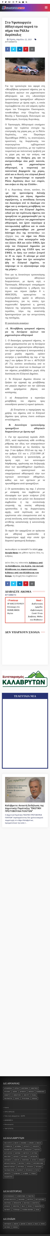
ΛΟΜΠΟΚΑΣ (25, 1160)
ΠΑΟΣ (36, 1224)
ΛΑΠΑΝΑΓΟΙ (8, 1160)
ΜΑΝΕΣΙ (41, 1160)
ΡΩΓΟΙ (37, 1170)
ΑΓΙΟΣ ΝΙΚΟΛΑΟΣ (9, 1196)
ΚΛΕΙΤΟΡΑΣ (7, 1203)
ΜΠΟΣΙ (29, 1163)
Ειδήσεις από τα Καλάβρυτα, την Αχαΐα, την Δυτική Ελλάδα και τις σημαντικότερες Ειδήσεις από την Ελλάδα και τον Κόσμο (24, 569)
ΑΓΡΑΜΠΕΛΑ (8, 1088)
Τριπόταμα (25, 1098)
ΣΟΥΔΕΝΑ (25, 1173)
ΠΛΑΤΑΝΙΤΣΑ (8, 1098)
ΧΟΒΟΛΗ (34, 1098)
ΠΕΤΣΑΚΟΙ (39, 1166)
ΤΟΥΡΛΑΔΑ (16, 1209)
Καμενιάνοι (40, 1091)
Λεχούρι (26, 1095)
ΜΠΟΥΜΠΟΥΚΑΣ (38, 1163)
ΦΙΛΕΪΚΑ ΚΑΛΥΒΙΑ (27, 1209)
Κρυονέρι (24, 1156)
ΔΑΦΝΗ (23, 1224)
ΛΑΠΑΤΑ (16, 1160)
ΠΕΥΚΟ (30, 1206)
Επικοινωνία (8, 1124)
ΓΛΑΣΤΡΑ (31, 1196)
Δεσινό (15, 1091)
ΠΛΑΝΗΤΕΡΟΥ (39, 1206)
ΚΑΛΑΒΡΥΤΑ (8, 1149)
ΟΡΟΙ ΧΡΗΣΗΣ (9, 1112)
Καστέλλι (27, 1203)
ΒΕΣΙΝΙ (16, 1224)
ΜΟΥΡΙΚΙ (21, 1163)
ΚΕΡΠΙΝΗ (18, 1153)
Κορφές (16, 1156)
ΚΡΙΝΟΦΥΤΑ (17, 1203)
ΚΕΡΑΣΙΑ (31, 1091)
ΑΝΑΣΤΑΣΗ (34, 1088)
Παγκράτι (20, 1170)
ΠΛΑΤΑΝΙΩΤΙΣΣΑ (9, 1170)
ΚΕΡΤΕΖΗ (26, 1153)
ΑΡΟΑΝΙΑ (7, 1091)
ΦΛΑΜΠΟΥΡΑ (8, 1177)
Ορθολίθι (30, 1166)
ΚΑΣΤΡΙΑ (30, 1199)
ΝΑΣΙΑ (30, 1224)
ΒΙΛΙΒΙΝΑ (24, 1143)
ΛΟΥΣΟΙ (34, 1160)
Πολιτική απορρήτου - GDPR (14, 1116)
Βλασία (39, 1143)
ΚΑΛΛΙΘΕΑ (22, 1199)
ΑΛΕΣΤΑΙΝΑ (24, 1088)
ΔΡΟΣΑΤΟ (27, 1146)
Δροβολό (23, 1091)
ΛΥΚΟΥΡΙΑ (16, 1206)
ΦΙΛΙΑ (37, 1209)
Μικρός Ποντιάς (9, 1166)
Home (6, 1108)
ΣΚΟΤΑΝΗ (7, 1227)
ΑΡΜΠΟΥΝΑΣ (21, 1196)
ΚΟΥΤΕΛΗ (34, 1153)
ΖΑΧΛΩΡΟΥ (35, 1146)
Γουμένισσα (8, 1146)
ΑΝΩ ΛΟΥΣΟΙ (8, 1143)
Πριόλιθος (29, 1170)
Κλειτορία (35, 1203)
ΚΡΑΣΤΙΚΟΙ (7, 1156)
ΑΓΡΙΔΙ (17, 1088)
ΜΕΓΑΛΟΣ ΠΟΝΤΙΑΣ (10, 1163)
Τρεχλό (33, 1173)
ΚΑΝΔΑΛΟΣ (28, 1149)
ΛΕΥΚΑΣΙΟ (7, 1206)
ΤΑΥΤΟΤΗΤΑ (8, 1129)
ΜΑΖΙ (23, 1206)
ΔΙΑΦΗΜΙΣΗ (8, 1120)
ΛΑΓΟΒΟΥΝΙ (33, 1156)
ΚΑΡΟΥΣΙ (37, 1149)
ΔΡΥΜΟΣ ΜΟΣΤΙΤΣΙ (10, 1199)
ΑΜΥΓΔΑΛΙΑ (7, 1224)
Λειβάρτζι (7, 1095)
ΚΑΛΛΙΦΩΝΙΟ (18, 1149)
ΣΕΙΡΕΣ (17, 1098)
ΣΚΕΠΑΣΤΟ (7, 1173)
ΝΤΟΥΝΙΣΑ (21, 1166)
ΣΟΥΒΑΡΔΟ (16, 1173)
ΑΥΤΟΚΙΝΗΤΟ (11, 42)
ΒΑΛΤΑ (16, 1143)
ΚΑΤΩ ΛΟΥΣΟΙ (8, 1153)
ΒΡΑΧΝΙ (31, 1143)
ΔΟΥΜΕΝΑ (18, 1146)
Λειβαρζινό (17, 1095)
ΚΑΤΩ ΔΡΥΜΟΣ (40, 1199)
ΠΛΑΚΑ (34, 1095)
